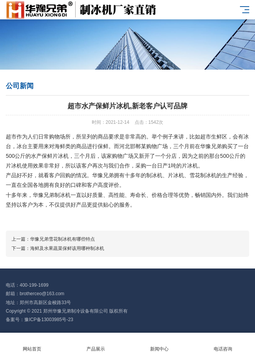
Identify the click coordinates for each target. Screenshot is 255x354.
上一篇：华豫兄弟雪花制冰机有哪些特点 (53, 239)
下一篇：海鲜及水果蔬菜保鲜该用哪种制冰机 (58, 248)
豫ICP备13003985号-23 (48, 319)
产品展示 (95, 343)
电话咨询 (223, 343)
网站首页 (32, 343)
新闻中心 (159, 343)
